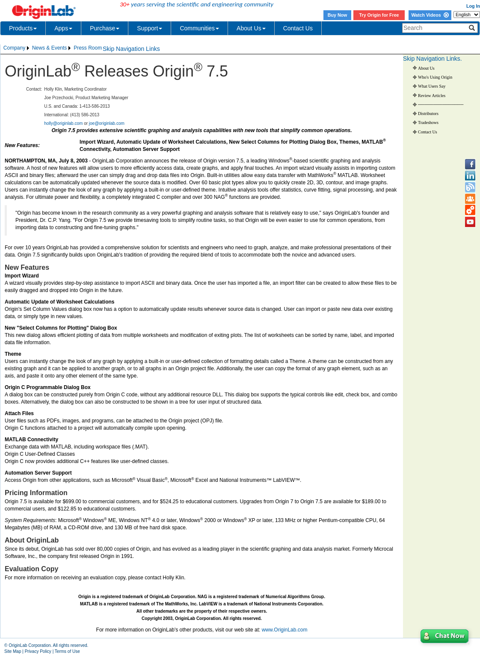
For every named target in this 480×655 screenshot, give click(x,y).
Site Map (12, 651)
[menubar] (53, 48)
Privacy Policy (38, 651)
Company (14, 48)
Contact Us (298, 28)
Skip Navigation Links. (432, 58)
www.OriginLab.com (285, 630)
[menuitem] (17, 48)
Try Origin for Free (379, 15)
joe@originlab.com (106, 123)
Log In (473, 6)
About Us (251, 28)
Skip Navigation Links (131, 48)
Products (23, 28)
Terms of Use (67, 651)
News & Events (49, 48)
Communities (199, 28)
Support (149, 28)
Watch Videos (429, 15)
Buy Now (337, 15)
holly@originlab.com (63, 123)
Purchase (104, 28)
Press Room (88, 48)
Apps (63, 28)
